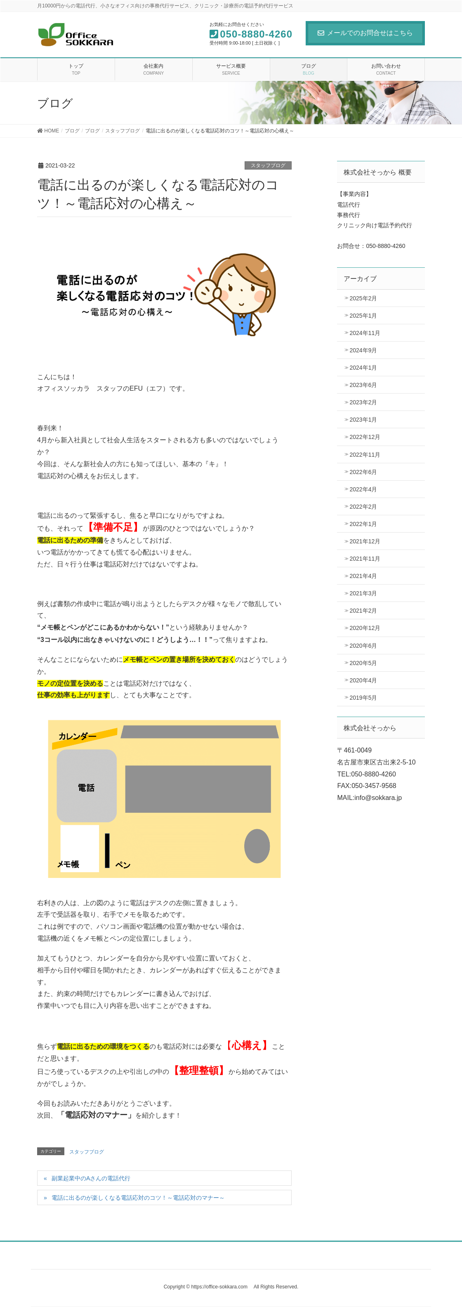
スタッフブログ (268, 165)
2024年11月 (364, 333)
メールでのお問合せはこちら (365, 32)
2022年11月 (364, 454)
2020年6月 (363, 645)
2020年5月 (363, 663)
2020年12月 (364, 628)
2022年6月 (363, 472)
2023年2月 (363, 402)
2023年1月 (363, 419)
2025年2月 (363, 298)
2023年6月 (363, 385)
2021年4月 (363, 576)
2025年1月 (363, 315)
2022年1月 (363, 524)
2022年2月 (363, 506)
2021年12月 (364, 541)
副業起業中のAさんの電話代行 (91, 1178)
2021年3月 (363, 593)
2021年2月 (363, 610)
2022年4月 (363, 489)
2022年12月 (364, 437)
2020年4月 (363, 680)
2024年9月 (363, 350)
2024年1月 (363, 367)
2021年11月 (364, 558)
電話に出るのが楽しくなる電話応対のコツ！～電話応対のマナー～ (138, 1197)
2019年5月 (363, 697)
